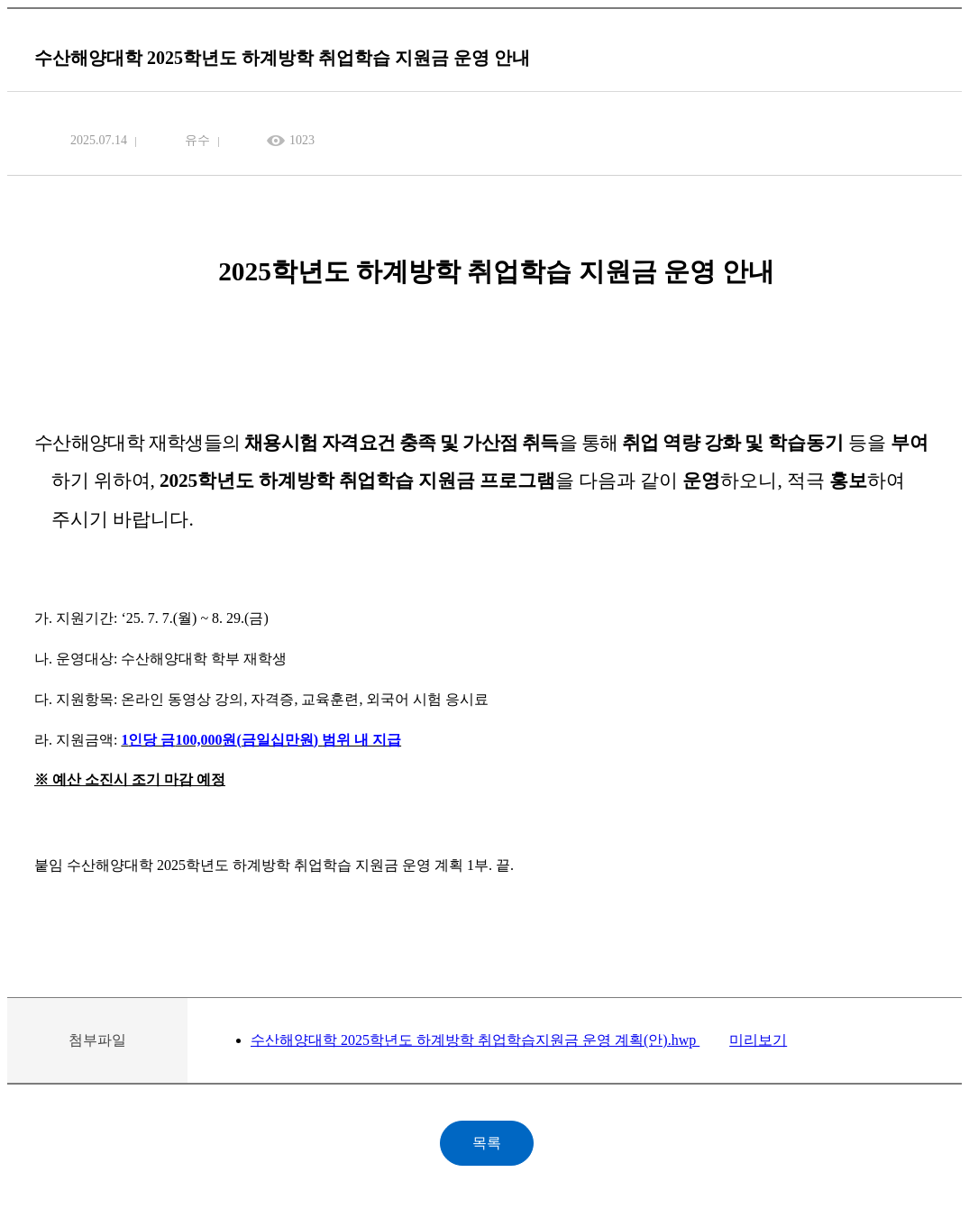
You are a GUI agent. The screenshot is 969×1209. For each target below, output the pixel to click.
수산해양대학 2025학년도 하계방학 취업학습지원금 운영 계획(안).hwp (475, 1040)
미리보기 (758, 1040)
